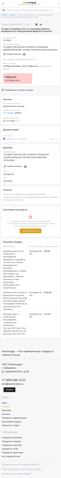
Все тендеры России (11, 456)
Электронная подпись (11, 421)
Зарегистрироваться (30, 231)
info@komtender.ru (12, 383)
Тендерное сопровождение (14, 418)
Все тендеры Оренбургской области (19, 59)
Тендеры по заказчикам (12, 452)
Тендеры (6, 406)
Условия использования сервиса (16, 473)
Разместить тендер (10, 425)
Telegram (9, 389)
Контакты (6, 414)
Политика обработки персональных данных (21, 469)
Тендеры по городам (11, 441)
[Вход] (58, 3)
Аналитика (6, 410)
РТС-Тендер (8, 113)
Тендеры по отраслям (12, 445)
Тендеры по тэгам (10, 448)
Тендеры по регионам (12, 437)
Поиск (4, 403)
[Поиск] (3, 10)
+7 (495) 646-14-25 (13, 380)
